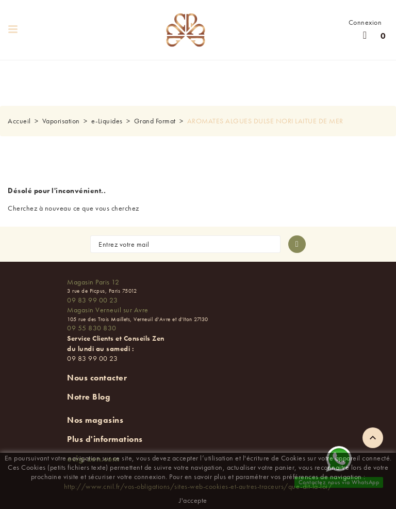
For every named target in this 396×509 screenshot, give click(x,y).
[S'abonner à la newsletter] (297, 244)
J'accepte (193, 500)
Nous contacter (97, 377)
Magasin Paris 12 (93, 282)
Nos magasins (95, 420)
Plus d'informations (105, 439)
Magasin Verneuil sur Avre (107, 309)
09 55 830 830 (92, 327)
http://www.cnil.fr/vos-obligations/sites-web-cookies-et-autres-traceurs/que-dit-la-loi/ (198, 486)
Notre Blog (88, 396)
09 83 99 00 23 (92, 300)
